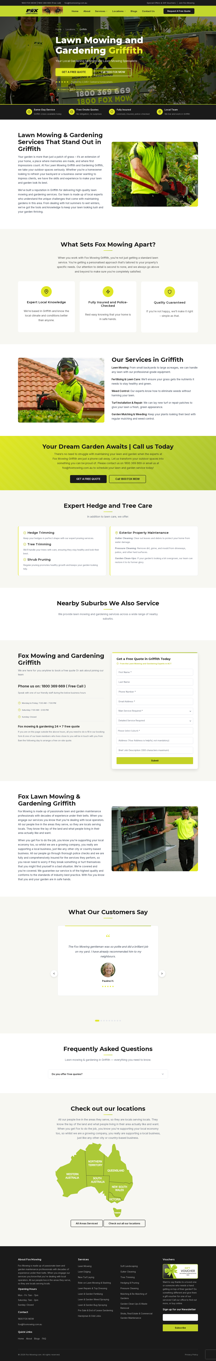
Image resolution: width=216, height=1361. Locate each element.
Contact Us (148, 11)
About (86, 11)
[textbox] (161, 730)
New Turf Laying (86, 1277)
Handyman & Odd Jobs (89, 1316)
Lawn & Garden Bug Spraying (92, 1305)
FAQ (44, 1338)
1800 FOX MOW (26, 1318)
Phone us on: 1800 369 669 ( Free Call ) (46, 686)
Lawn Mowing (85, 1266)
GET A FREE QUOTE (74, 72)
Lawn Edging (84, 1271)
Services (101, 11)
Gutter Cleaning (128, 1271)
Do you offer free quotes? (108, 1074)
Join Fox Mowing (186, 3)
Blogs (134, 11)
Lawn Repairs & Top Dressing (92, 1288)
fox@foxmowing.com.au (75, 3)
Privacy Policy (191, 1354)
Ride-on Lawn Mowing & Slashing (94, 1282)
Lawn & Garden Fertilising (90, 1294)
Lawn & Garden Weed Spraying (93, 1299)
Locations (119, 11)
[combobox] (161, 730)
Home (75, 11)
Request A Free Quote (178, 11)
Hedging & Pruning (129, 1282)
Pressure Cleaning (129, 1288)
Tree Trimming (127, 1277)
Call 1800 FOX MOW (113, 72)
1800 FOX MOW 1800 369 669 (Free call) (41, 3)
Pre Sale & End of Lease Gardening (95, 1310)
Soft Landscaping (129, 1266)
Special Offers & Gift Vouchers (161, 3)
